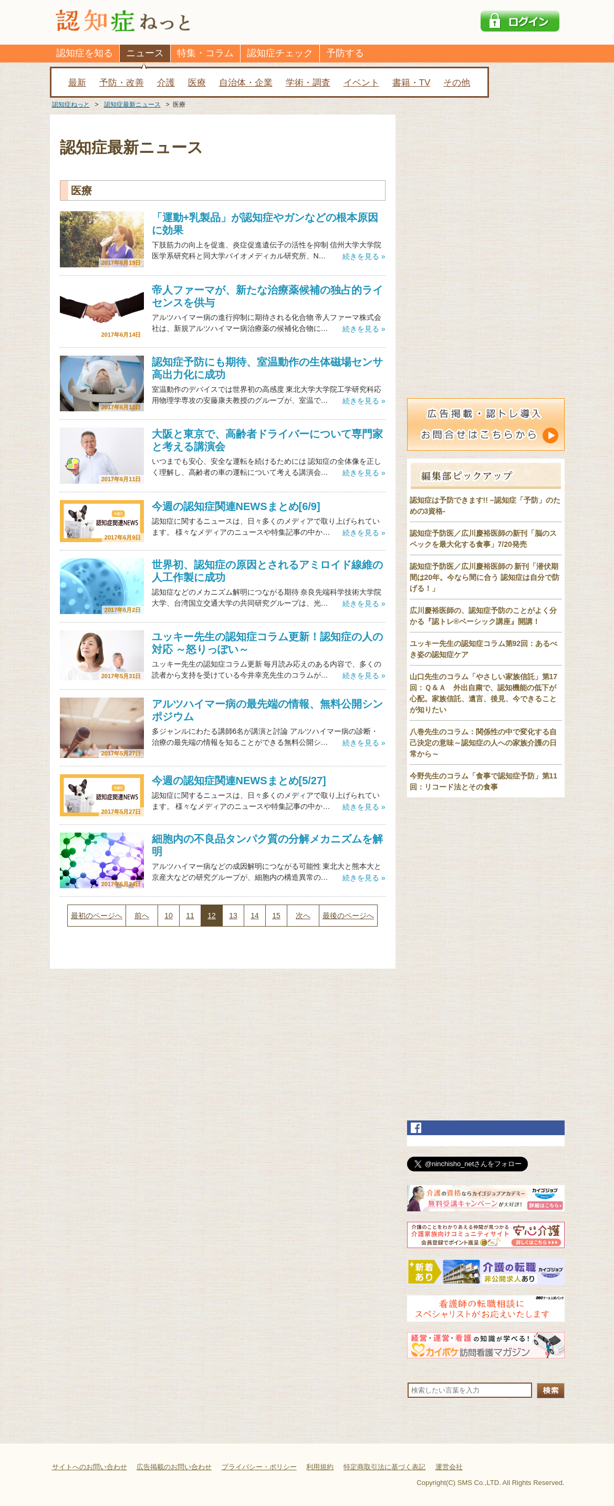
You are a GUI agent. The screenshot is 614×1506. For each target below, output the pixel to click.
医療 (197, 83)
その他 (456, 83)
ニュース (145, 53)
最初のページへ (96, 915)
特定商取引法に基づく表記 (384, 1467)
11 (190, 915)
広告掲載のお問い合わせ (174, 1467)
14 (255, 915)
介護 (166, 83)
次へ (303, 915)
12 (211, 915)
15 (276, 915)
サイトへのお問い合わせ (89, 1467)
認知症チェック (280, 53)
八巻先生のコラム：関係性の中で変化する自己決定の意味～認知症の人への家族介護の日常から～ (483, 743)
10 (168, 915)
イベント (361, 83)
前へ (141, 915)
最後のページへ (348, 915)
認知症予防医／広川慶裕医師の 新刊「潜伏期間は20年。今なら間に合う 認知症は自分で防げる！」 (484, 577)
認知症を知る (84, 53)
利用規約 (320, 1467)
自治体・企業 (246, 83)
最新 (77, 83)
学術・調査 (308, 83)
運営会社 (449, 1467)
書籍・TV (411, 83)
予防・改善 (121, 83)
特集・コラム (205, 53)
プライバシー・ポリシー (259, 1467)
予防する (345, 53)
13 (233, 915)
